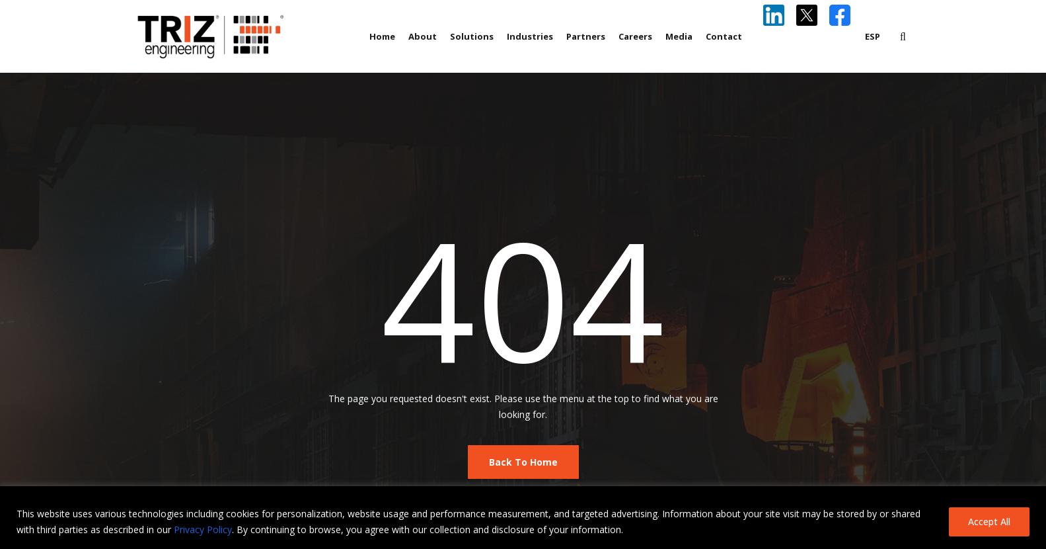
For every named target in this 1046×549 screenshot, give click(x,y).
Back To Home (523, 462)
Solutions (472, 36)
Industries (530, 36)
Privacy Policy (203, 529)
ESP (872, 36)
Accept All (989, 521)
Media (678, 36)
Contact (724, 36)
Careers (635, 36)
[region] (523, 517)
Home (382, 36)
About (422, 36)
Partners (585, 36)
